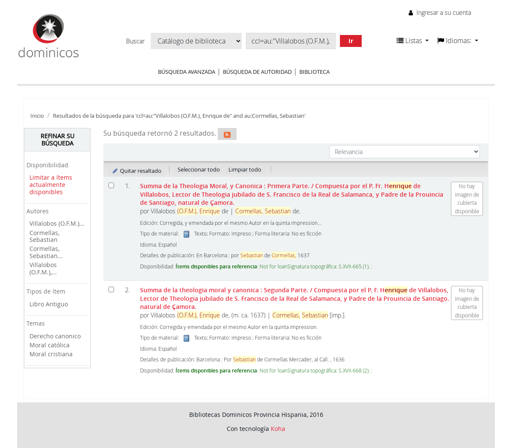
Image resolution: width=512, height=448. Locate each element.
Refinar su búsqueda (57, 139)
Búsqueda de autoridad (257, 72)
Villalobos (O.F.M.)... (57, 223)
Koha (278, 429)
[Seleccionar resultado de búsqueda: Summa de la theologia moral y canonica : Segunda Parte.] (111, 289)
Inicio (37, 115)
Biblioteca (314, 72)
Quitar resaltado (136, 171)
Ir (350, 41)
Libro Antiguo (48, 304)
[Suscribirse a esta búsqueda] (227, 134)
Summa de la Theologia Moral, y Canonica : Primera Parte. (291, 194)
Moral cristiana (51, 354)
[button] (413, 40)
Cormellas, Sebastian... (46, 252)
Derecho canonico (55, 336)
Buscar (135, 41)
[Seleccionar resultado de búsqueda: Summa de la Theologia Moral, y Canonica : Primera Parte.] (111, 185)
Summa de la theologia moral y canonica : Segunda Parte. (294, 298)
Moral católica (49, 345)
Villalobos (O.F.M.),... (43, 268)
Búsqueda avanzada (186, 72)
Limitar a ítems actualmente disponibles (50, 184)
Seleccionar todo (199, 169)
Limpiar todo (244, 169)
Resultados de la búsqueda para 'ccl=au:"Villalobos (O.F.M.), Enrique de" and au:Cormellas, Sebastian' (179, 115)
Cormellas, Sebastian (44, 236)
